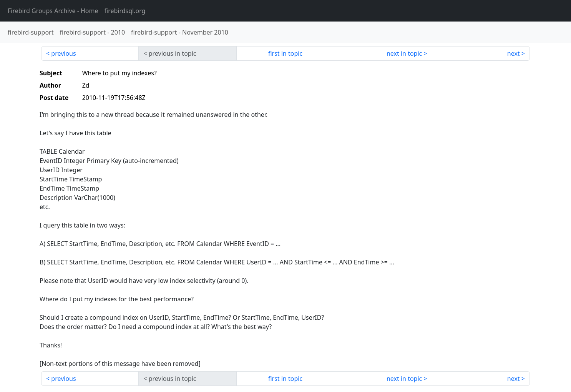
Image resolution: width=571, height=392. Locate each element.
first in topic (285, 53)
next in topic (404, 53)
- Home (53, 11)
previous (63, 53)
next (513, 53)
